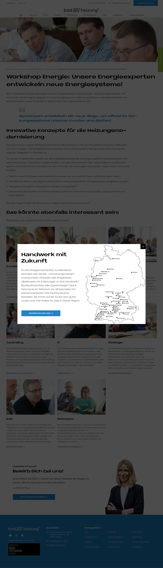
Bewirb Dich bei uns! (40, 313)
